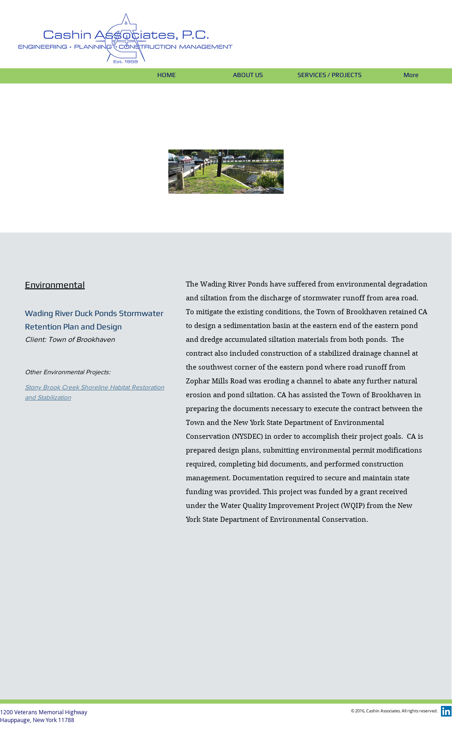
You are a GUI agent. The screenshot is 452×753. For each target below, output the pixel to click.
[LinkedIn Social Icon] (446, 711)
